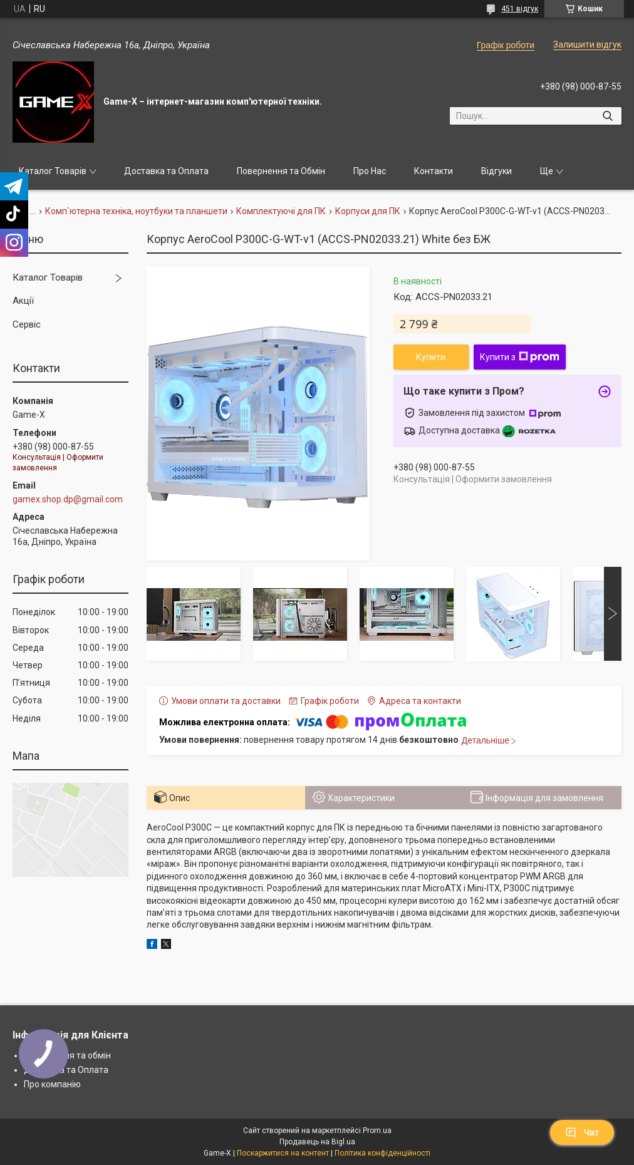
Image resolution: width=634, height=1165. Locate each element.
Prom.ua (377, 1130)
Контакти (433, 171)
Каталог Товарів (52, 171)
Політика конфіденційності (382, 1153)
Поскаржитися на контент (283, 1153)
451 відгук (519, 8)
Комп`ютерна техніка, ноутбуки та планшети (136, 211)
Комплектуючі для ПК (281, 211)
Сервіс (27, 324)
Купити (430, 357)
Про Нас (369, 171)
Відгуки (496, 171)
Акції (23, 300)
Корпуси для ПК (367, 211)
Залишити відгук (587, 44)
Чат (582, 1132)
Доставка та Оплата (166, 171)
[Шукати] (607, 116)
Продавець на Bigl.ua (317, 1141)
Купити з (519, 357)
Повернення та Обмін (281, 171)
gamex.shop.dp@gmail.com (68, 499)
